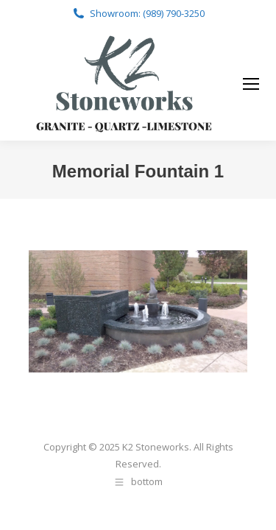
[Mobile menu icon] (251, 84)
